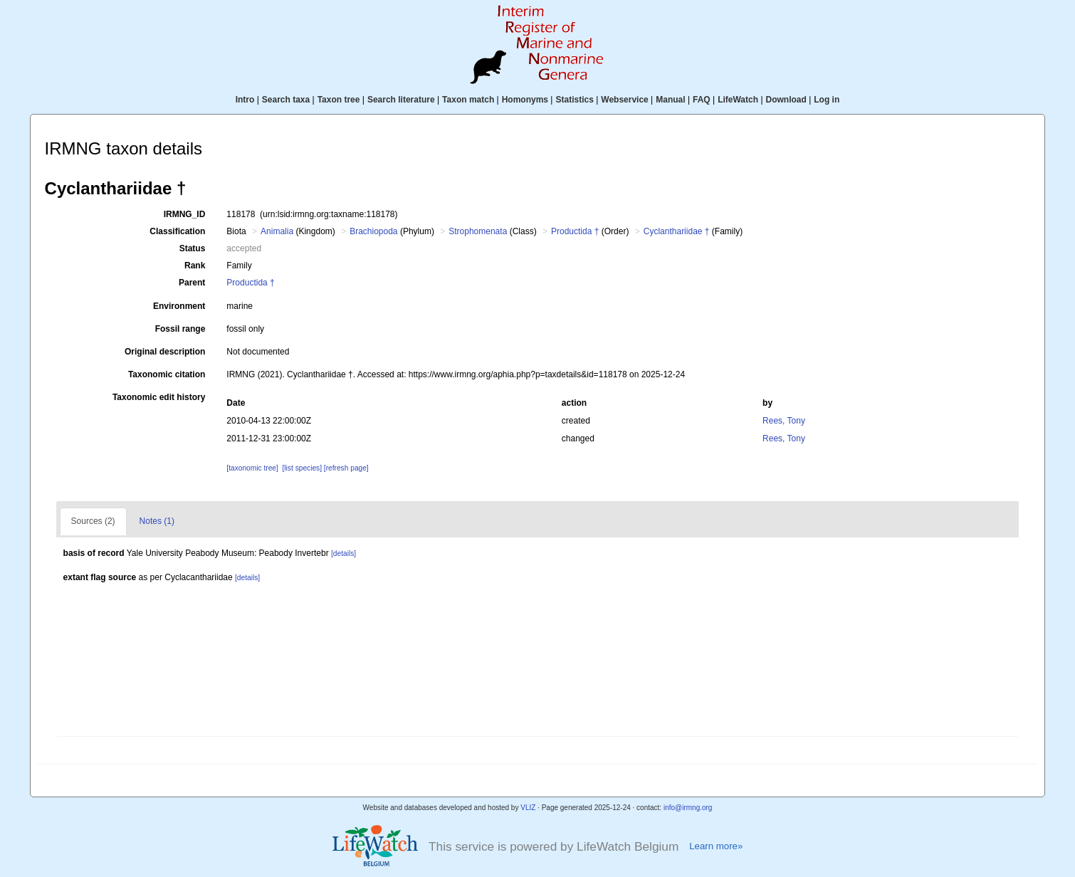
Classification (177, 231)
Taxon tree (339, 100)
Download (786, 100)
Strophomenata (478, 231)
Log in (826, 100)
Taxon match (468, 100)
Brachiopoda (373, 231)
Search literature (401, 100)
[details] (343, 553)
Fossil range (180, 329)
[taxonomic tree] (252, 468)
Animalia (277, 231)
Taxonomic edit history (158, 397)
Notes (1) (157, 521)
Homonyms (525, 100)
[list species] (302, 468)
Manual (670, 100)
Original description (165, 352)
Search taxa (286, 100)
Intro (245, 100)
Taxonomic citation (166, 374)
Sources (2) (93, 521)
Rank (194, 266)
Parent (192, 283)
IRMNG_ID (185, 214)
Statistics (574, 100)
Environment (179, 306)
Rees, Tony (783, 421)
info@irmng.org (688, 808)
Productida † (575, 231)
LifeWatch (738, 100)
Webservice (625, 100)
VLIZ (527, 808)
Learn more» (716, 846)
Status (192, 248)
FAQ (701, 100)
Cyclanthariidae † (677, 231)
